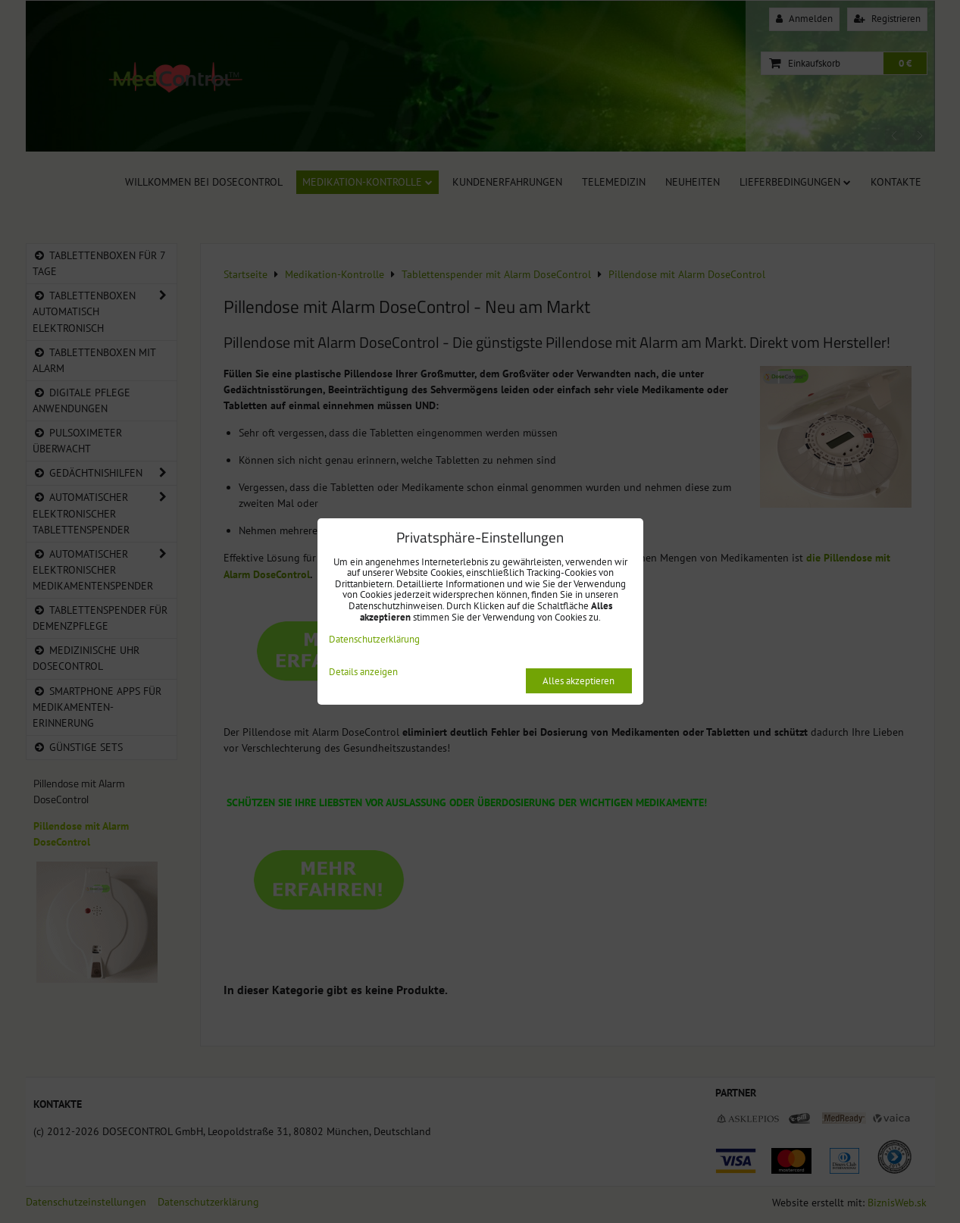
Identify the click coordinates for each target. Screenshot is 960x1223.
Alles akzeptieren (578, 680)
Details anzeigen (363, 672)
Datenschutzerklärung (374, 639)
